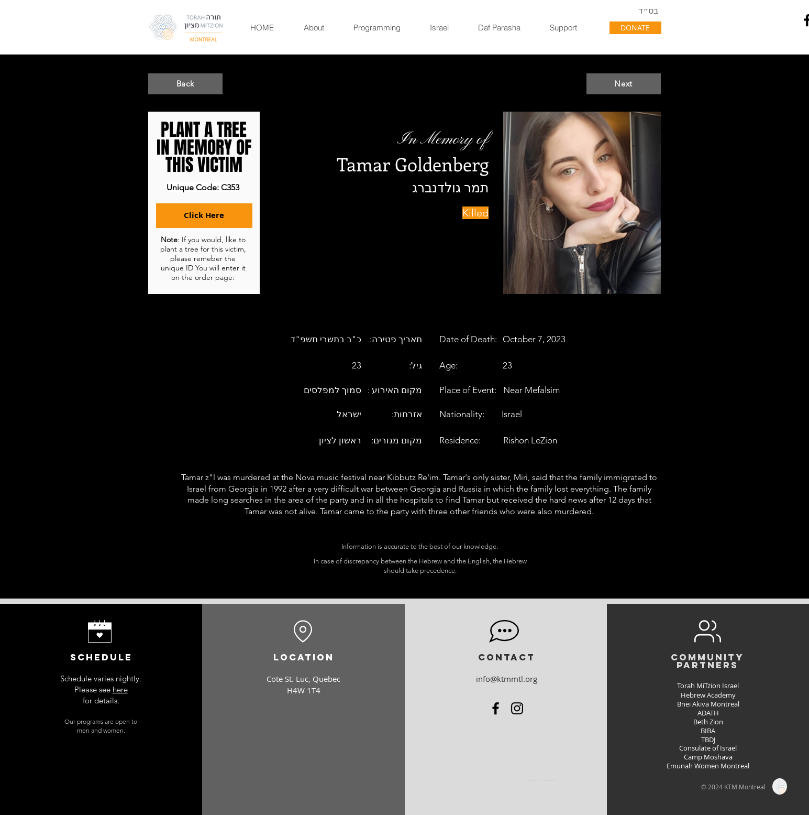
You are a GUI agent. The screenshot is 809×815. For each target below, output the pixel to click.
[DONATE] (635, 27)
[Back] (185, 83)
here (120, 689)
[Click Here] (204, 215)
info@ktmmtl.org (506, 678)
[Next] (623, 83)
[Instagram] (517, 708)
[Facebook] (495, 708)
